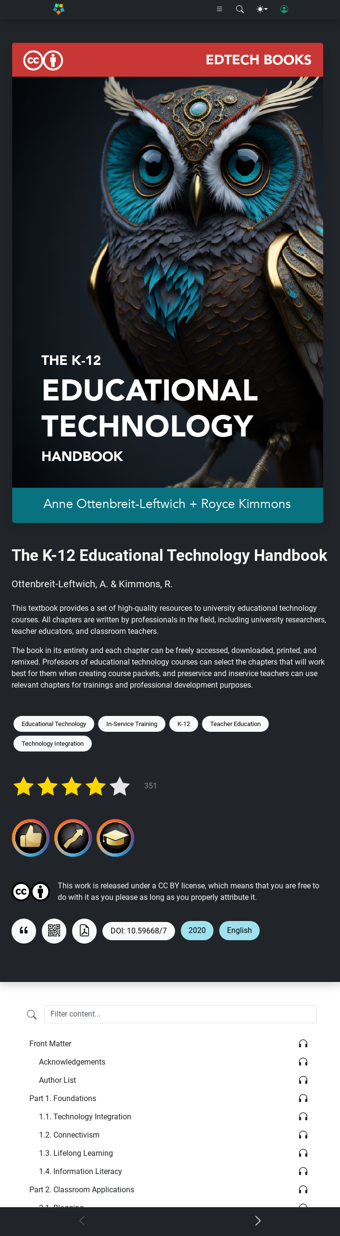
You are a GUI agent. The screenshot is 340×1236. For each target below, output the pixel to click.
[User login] (284, 9)
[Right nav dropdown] (220, 9)
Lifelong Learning (76, 1153)
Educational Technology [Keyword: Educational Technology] (54, 723)
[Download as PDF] (84, 931)
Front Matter (50, 1043)
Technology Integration (85, 1116)
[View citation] (24, 931)
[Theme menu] (262, 9)
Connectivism (69, 1134)
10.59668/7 (147, 930)
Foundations (62, 1098)
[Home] (58, 9)
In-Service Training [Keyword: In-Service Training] (131, 723)
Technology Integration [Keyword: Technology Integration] (53, 743)
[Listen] (303, 1044)
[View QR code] (54, 931)
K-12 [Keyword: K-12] (183, 723)
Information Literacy (80, 1171)
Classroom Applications (81, 1189)
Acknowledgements (72, 1061)
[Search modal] (240, 9)
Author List (57, 1080)
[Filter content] (32, 1015)
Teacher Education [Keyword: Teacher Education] (235, 723)
